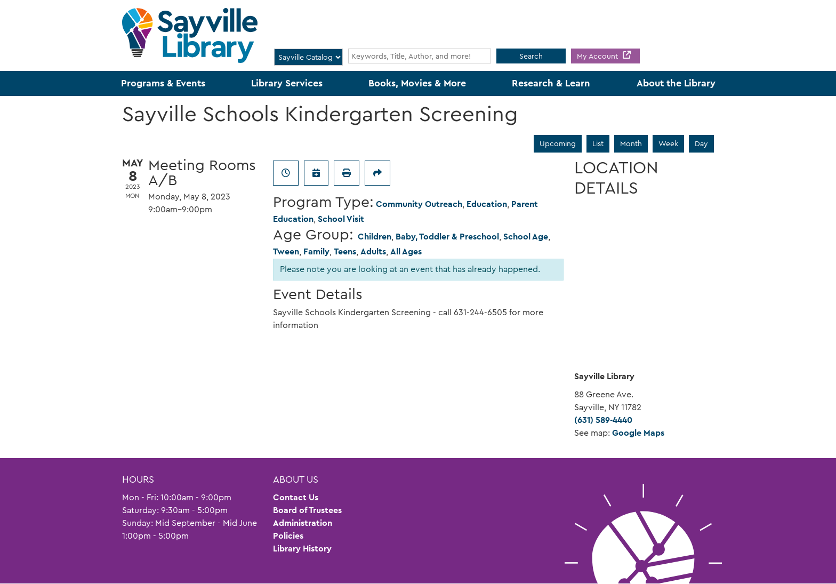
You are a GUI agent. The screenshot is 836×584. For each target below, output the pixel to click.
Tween (286, 251)
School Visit (341, 219)
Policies (288, 536)
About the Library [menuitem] (676, 83)
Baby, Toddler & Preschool (447, 236)
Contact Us (295, 497)
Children (374, 236)
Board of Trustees (307, 510)
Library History (302, 548)
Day (701, 143)
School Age (525, 236)
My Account (598, 56)
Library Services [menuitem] (287, 83)
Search (531, 56)
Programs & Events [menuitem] (163, 83)
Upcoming (558, 143)
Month (631, 143)
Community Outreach (419, 204)
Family (316, 251)
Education (487, 204)
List (598, 143)
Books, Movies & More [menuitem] (417, 83)
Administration (302, 523)
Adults (373, 251)
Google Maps (638, 433)
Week (668, 143)
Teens (345, 251)
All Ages (406, 251)
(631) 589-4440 (603, 420)
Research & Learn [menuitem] (551, 83)
